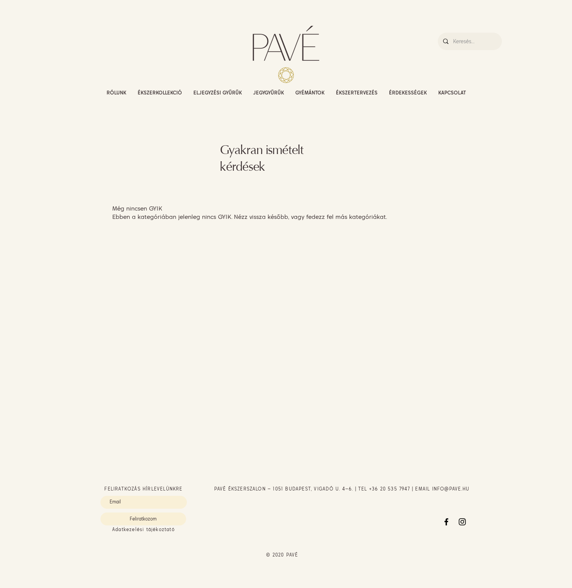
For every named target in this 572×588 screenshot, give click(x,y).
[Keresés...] (469, 41)
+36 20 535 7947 (389, 489)
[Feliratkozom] (143, 519)
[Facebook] (446, 522)
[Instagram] (462, 522)
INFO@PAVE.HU (450, 489)
